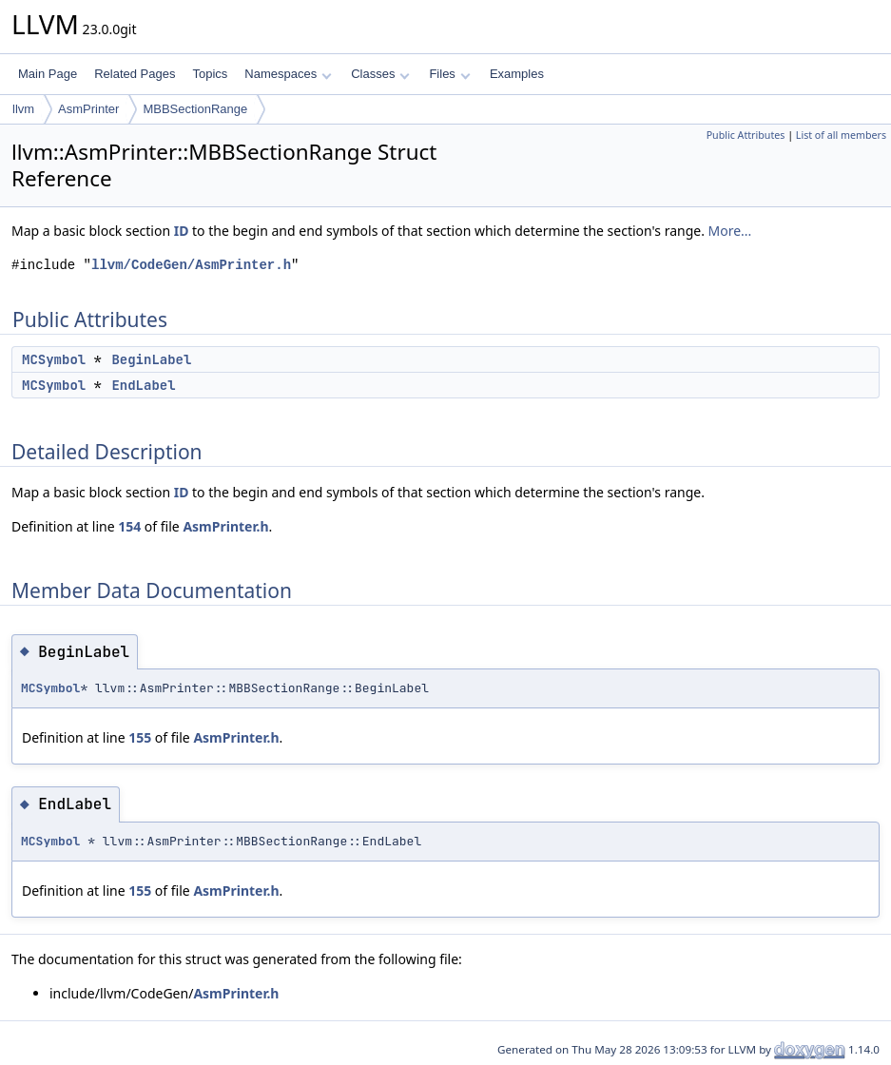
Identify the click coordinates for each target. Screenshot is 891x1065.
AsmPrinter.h (225, 526)
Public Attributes (746, 135)
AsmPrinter (88, 109)
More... (730, 231)
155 (139, 737)
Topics (209, 74)
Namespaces (287, 74)
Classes (380, 74)
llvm (23, 109)
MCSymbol (54, 359)
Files (449, 74)
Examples (517, 74)
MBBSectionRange (195, 109)
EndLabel (143, 385)
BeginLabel (151, 359)
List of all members (841, 135)
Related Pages (134, 74)
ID (181, 231)
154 (129, 526)
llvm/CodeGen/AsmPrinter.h (191, 265)
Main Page (47, 74)
